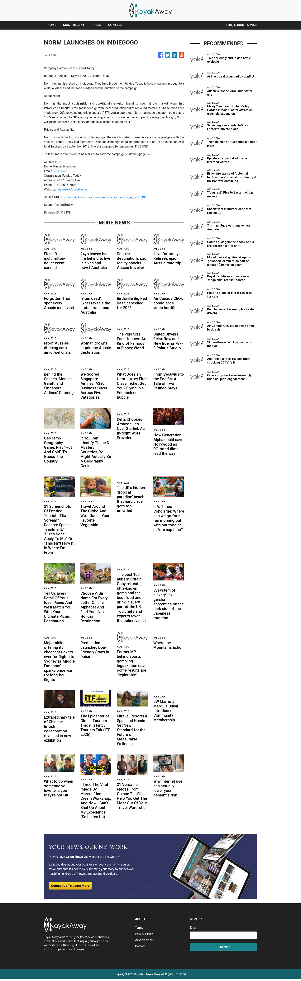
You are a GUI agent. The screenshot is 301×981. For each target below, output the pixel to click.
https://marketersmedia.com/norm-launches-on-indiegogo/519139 (106, 197)
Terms (139, 929)
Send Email (60, 171)
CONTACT (115, 25)
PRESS (96, 25)
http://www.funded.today (73, 189)
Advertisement (145, 941)
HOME (51, 25)
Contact (140, 948)
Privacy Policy (144, 935)
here (150, 154)
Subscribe (223, 948)
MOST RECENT (74, 25)
